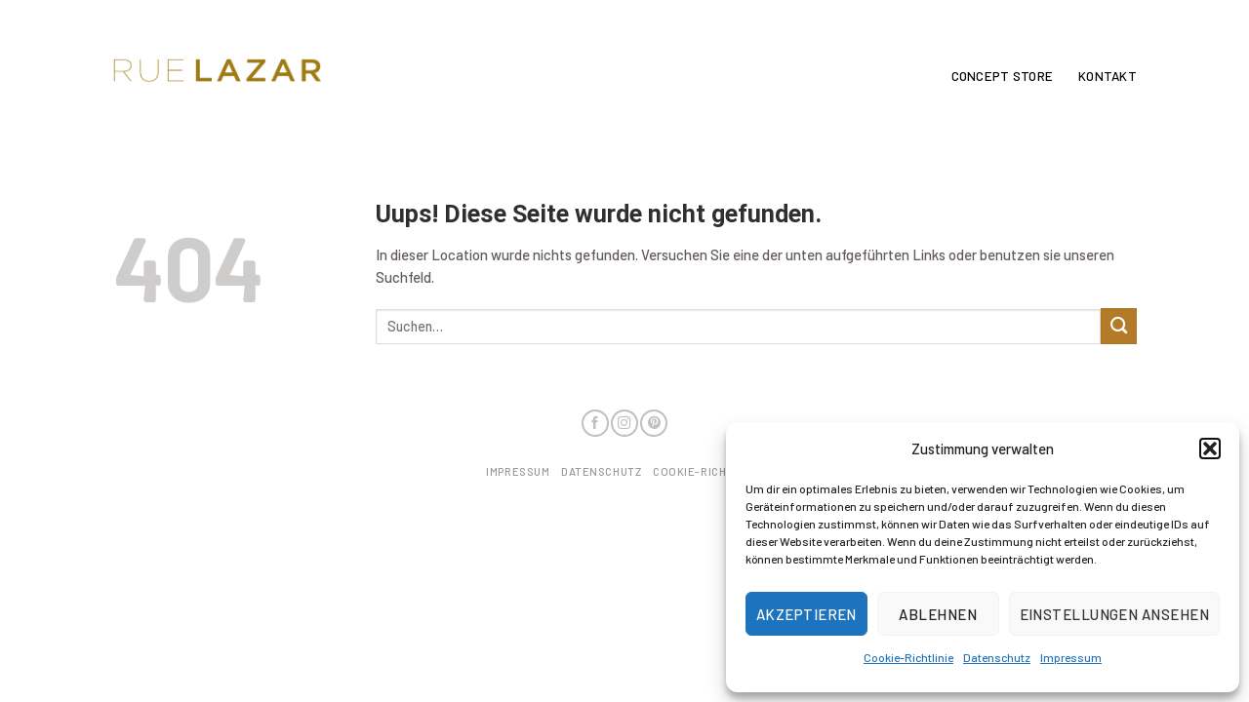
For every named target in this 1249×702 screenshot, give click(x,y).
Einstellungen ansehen (1114, 614)
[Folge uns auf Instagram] (624, 423)
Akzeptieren (806, 614)
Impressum (1071, 657)
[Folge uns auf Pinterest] (653, 423)
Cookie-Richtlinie (908, 657)
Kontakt (1107, 76)
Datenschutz (996, 657)
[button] (1210, 448)
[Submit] (1119, 326)
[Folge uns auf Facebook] (595, 423)
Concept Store (1002, 76)
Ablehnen (938, 614)
